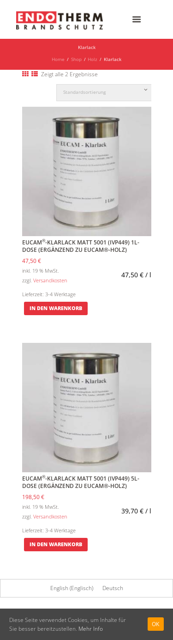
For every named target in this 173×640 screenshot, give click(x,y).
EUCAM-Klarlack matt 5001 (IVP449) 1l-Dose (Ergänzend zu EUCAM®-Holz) (80, 246)
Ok (156, 624)
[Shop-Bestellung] (108, 92)
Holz (92, 59)
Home (58, 59)
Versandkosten (50, 280)
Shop (76, 59)
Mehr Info (90, 629)
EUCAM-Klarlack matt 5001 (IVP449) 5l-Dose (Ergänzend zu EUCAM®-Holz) (80, 482)
